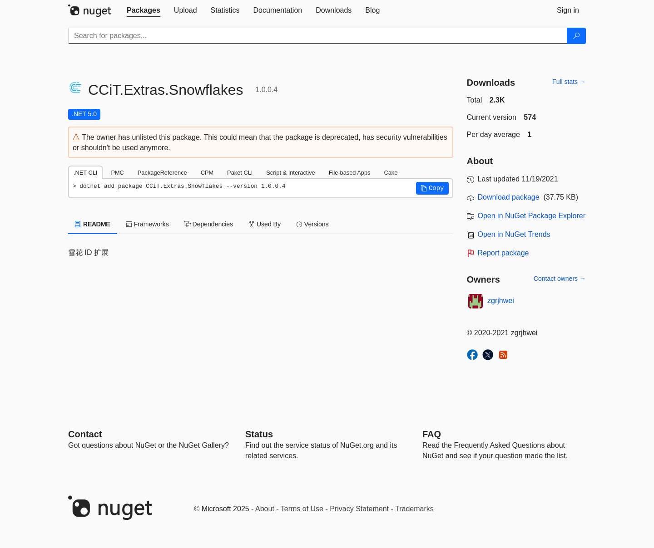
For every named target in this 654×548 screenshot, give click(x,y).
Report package (503, 253)
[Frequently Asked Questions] (431, 434)
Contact (85, 434)
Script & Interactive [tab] (290, 172)
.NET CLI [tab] (85, 172)
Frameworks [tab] (147, 224)
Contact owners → (560, 278)
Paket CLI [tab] (240, 172)
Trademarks (414, 509)
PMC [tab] (117, 172)
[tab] (143, 10)
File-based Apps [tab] (350, 172)
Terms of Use (302, 509)
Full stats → (569, 81)
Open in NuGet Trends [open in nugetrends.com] (514, 234)
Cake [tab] (390, 172)
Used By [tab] (264, 224)
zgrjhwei (500, 300)
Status (259, 434)
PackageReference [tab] (162, 172)
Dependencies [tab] (208, 224)
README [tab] (92, 224)
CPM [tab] (207, 172)
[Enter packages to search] (317, 36)
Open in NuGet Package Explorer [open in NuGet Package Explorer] (531, 216)
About (264, 509)
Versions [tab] (312, 224)
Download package (509, 197)
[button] (432, 188)
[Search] (576, 36)
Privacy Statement (359, 509)
